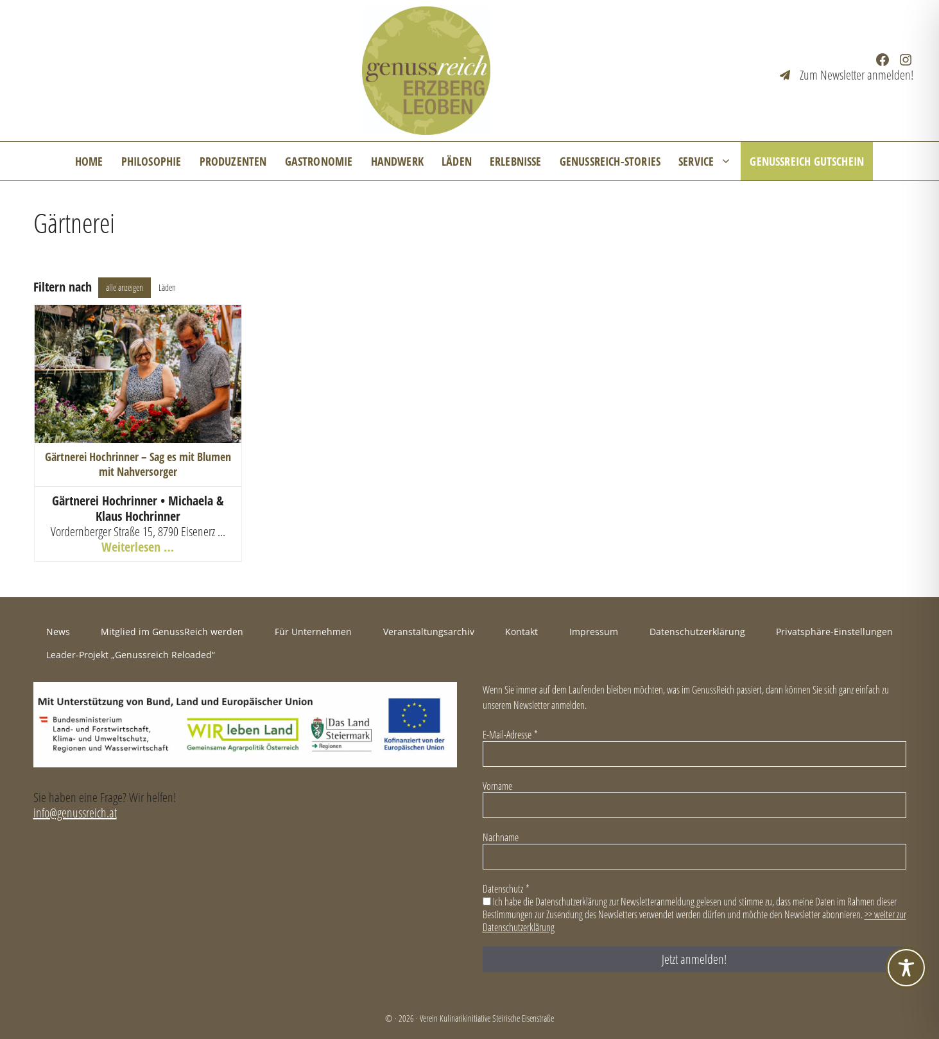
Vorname (497, 786)
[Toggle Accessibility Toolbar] (906, 968)
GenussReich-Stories (610, 161)
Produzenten (233, 161)
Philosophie (151, 161)
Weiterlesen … (137, 546)
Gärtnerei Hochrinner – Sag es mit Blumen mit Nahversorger (138, 464)
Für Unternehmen (313, 631)
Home (89, 161)
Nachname (501, 837)
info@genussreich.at (75, 812)
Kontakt (521, 631)
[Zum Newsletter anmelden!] (846, 75)
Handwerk (397, 161)
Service (709, 161)
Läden (457, 161)
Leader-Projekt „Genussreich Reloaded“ (130, 655)
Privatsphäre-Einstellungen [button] (834, 631)
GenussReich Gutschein (807, 161)
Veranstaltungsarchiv (428, 631)
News (58, 631)
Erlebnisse (516, 161)
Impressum (593, 631)
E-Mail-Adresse (510, 734)
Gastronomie (319, 161)
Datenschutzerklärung (697, 631)
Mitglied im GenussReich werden (172, 631)
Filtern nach (62, 287)
